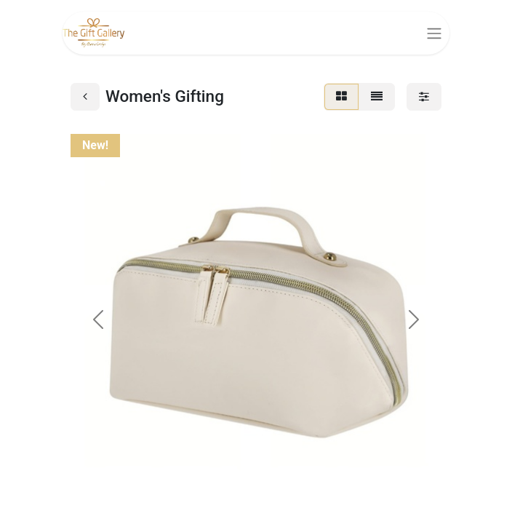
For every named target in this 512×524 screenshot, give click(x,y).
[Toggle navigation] (434, 33)
